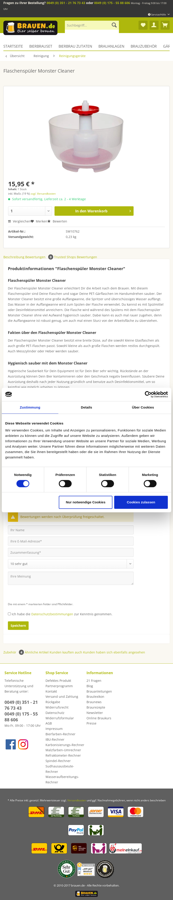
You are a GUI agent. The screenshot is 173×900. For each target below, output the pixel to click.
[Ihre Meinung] (71, 578)
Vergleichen (19, 221)
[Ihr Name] (71, 529)
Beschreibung (13, 257)
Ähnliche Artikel (37, 652)
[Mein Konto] (154, 25)
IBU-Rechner (55, 739)
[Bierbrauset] (40, 46)
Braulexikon (95, 696)
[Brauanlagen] (111, 46)
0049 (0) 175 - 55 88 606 (112, 3)
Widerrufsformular (60, 718)
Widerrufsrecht (57, 707)
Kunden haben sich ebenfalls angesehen (114, 652)
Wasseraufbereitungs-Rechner (62, 779)
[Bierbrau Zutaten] (75, 46)
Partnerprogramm (59, 686)
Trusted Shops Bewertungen (75, 257)
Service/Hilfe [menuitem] (157, 14)
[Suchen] (114, 25)
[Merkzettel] (143, 25)
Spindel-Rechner (58, 761)
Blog (89, 686)
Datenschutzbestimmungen (52, 614)
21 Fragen (93, 680)
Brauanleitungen (99, 691)
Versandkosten (76, 800)
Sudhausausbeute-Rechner (60, 769)
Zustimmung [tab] (30, 407)
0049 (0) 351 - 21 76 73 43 (66, 3)
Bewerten (57, 221)
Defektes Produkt (58, 680)
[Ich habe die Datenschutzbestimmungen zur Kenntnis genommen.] (9, 613)
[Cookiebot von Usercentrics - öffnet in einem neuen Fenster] (148, 394)
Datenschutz (55, 713)
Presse (91, 723)
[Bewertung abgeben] (71, 564)
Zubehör (14, 652)
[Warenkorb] (165, 25)
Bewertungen (39, 257)
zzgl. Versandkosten (43, 194)
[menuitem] (92, 27)
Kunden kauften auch (66, 652)
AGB (49, 723)
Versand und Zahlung (62, 696)
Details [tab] (86, 407)
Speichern (18, 625)
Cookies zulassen (141, 502)
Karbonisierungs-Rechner (65, 745)
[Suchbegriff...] (92, 25)
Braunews (94, 702)
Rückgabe (53, 702)
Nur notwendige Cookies (85, 502)
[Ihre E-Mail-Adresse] (71, 541)
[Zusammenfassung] (71, 552)
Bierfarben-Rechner (60, 734)
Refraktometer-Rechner (63, 755)
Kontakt (51, 691)
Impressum (54, 729)
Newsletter (94, 713)
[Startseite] (14, 46)
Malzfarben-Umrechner (63, 750)
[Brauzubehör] (143, 46)
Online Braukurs (98, 718)
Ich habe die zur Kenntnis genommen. (62, 614)
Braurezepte (95, 707)
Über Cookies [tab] (143, 407)
